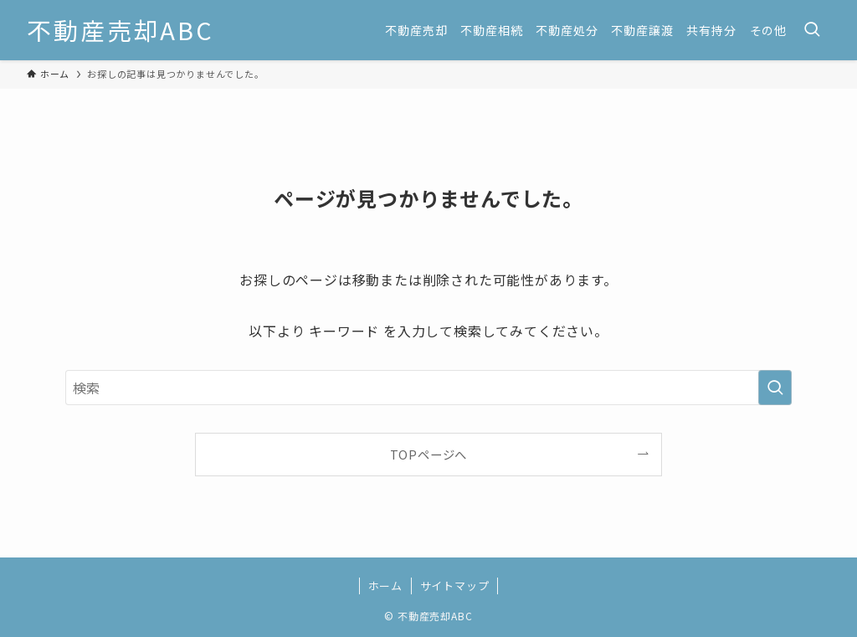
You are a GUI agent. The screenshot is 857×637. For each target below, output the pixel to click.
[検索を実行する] (775, 387)
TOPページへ (429, 454)
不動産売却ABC (120, 30)
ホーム (385, 585)
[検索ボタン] (811, 30)
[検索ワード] (428, 387)
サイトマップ (455, 585)
